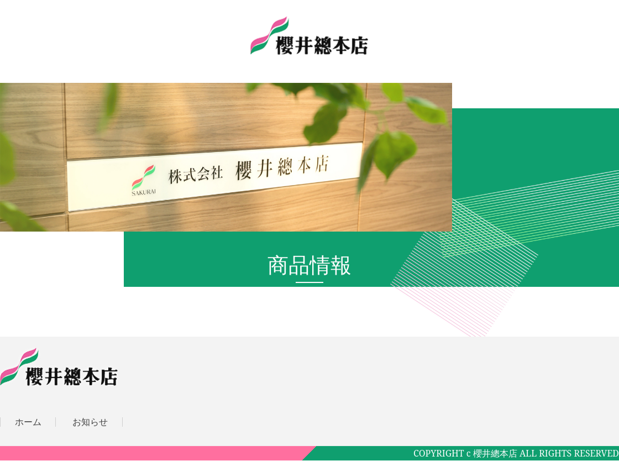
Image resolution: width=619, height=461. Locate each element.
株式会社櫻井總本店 (309, 35)
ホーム (28, 421)
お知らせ (90, 421)
